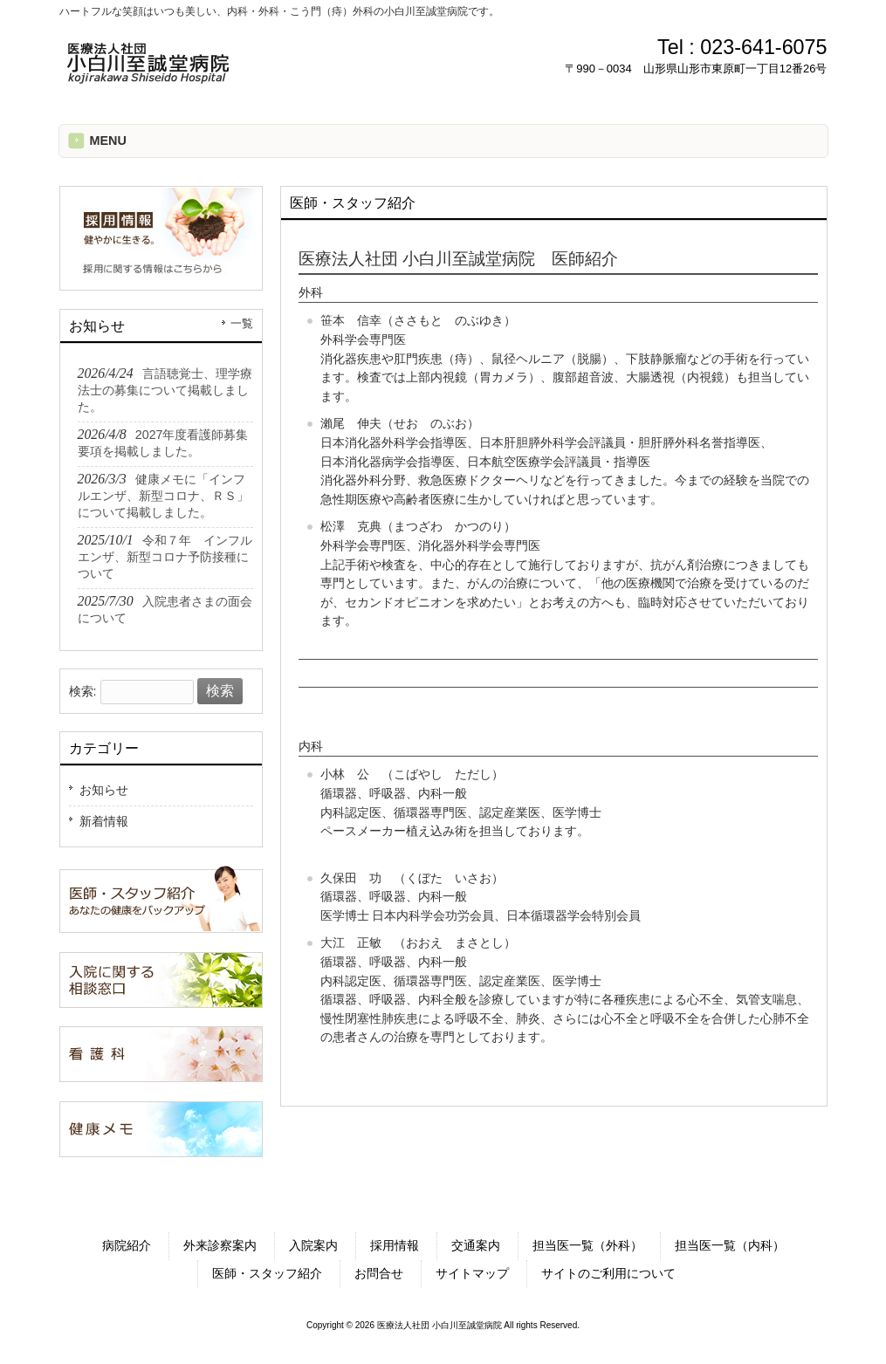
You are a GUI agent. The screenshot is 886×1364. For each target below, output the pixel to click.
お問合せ (378, 1273)
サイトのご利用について (608, 1273)
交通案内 (475, 1245)
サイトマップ (472, 1273)
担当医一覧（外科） (587, 1245)
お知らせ (103, 790)
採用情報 (394, 1245)
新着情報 (103, 821)
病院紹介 (126, 1245)
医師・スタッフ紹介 (267, 1273)
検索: (83, 691)
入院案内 (313, 1245)
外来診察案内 (220, 1245)
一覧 (241, 324)
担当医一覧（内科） (730, 1245)
